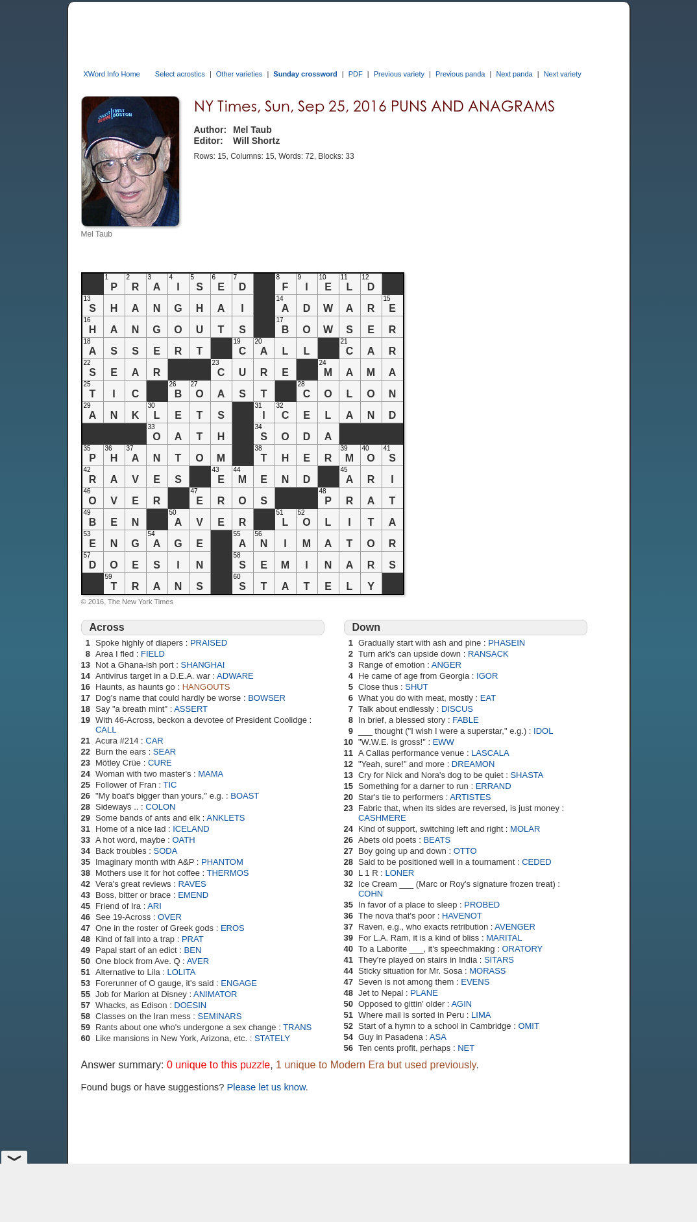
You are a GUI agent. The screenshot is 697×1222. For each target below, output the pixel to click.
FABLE (465, 720)
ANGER (446, 665)
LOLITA (181, 972)
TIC (170, 785)
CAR (154, 741)
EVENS (475, 982)
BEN (193, 950)
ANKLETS (225, 818)
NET (466, 1048)
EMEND (193, 895)
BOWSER (267, 698)
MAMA (210, 774)
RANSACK (488, 654)
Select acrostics (180, 74)
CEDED (537, 862)
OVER (170, 917)
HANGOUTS (206, 687)
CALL (106, 729)
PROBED (482, 905)
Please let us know (265, 1087)
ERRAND (493, 786)
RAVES (192, 884)
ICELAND (191, 829)
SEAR (164, 752)
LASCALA (490, 753)
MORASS (487, 971)
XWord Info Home (112, 74)
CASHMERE (382, 818)
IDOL (543, 731)
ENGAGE (239, 983)
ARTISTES (470, 797)
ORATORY (522, 949)
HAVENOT (462, 916)
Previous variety (399, 74)
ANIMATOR (215, 994)
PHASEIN (506, 643)
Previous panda (460, 74)
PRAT (193, 939)
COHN (370, 894)
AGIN (461, 1004)
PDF (355, 74)
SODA (166, 851)
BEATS (436, 840)
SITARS (499, 960)
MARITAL (504, 938)
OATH (183, 840)
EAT (488, 698)
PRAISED (208, 643)
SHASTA (526, 775)
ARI (154, 906)
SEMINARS (219, 1016)
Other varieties (239, 74)
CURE (160, 763)
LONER (399, 873)
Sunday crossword (305, 74)
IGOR (487, 676)
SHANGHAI (202, 665)
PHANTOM (222, 862)
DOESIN (190, 1005)
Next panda (514, 74)
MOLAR (525, 829)
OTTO (465, 851)
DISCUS (457, 709)
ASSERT (191, 709)
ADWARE (235, 676)
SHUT (416, 687)
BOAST (244, 796)
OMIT (528, 1026)
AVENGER (515, 927)
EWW (443, 742)
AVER (198, 961)
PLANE (424, 993)
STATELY (272, 1038)
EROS (233, 928)
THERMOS (227, 873)
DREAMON (473, 764)
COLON (160, 807)
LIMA (481, 1015)
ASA (438, 1037)
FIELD (153, 654)
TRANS (297, 1027)
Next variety (562, 74)
